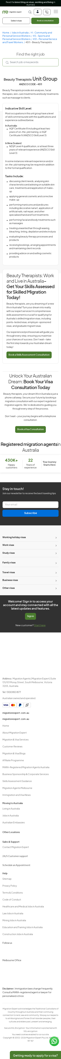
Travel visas (8, 572)
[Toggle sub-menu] (56, 538)
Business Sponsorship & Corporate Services (25, 774)
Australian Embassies (13, 823)
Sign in (30, 616)
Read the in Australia (30, 3)
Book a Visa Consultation (30, 429)
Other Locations (11, 832)
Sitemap (6, 879)
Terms (19, 996)
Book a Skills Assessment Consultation (29, 355)
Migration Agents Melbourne (17, 788)
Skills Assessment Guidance (17, 781)
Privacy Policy (9, 886)
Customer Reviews (12, 747)
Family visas (8, 563)
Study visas (8, 553)
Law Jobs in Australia (12, 914)
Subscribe (30, 513)
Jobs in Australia (20, 33)
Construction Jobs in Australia (17, 934)
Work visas (8, 545)
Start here (40, 625)
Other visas (8, 588)
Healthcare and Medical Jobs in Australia (23, 907)
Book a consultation (45, 21)
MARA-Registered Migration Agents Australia (25, 767)
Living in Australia (11, 809)
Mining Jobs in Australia (14, 920)
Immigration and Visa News (16, 795)
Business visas (10, 580)
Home (5, 33)
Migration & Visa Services (15, 740)
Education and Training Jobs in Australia (22, 927)
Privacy (19, 991)
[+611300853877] (47, 12)
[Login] (37, 12)
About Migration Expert (14, 733)
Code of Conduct (11, 900)
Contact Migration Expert (15, 847)
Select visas (16, 21)
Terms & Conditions (12, 893)
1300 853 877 (13, 692)
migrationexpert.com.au (15, 713)
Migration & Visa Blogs (13, 754)
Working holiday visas (14, 537)
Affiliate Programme (13, 760)
